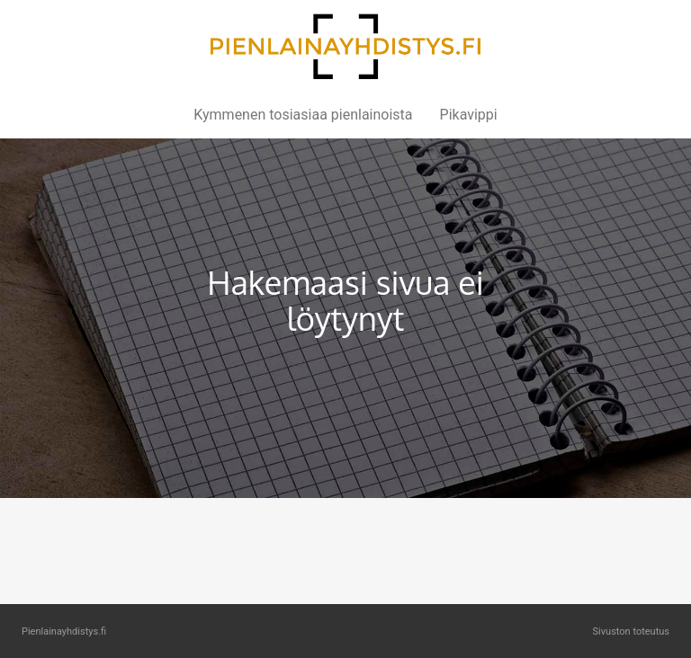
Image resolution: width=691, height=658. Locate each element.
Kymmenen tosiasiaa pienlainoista (302, 114)
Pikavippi (469, 114)
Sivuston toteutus (631, 631)
